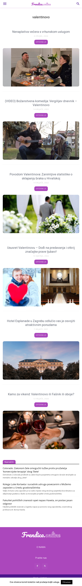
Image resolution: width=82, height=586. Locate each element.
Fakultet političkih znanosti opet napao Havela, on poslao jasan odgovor (37, 502)
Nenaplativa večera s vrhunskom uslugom (41, 31)
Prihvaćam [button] (67, 582)
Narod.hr (9, 461)
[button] (4, 4)
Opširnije (41, 42)
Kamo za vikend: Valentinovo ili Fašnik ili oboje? (41, 394)
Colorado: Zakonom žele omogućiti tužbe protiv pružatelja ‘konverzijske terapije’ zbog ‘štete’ (35, 470)
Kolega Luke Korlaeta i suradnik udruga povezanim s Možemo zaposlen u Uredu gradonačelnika (37, 486)
